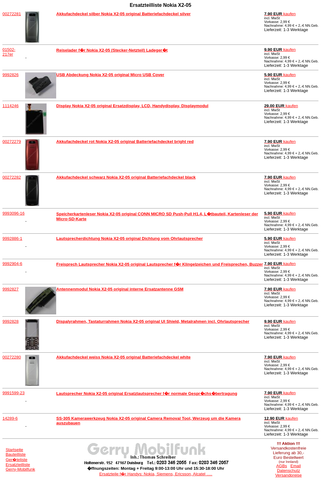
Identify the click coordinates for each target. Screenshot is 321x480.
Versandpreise (288, 475)
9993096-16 (13, 213)
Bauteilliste (15, 454)
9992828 (10, 321)
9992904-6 (12, 263)
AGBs (281, 466)
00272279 (11, 141)
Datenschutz (288, 470)
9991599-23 (13, 393)
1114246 (10, 105)
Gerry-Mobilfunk (20, 469)
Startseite (14, 449)
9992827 (10, 289)
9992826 (10, 74)
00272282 (11, 177)
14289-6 (10, 418)
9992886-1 (12, 238)
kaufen (280, 13)
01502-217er (9, 52)
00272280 (11, 357)
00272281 (11, 13)
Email (296, 466)
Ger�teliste (16, 459)
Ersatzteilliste (18, 464)
